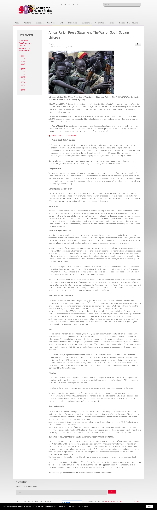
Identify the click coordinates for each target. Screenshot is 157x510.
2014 (23, 82)
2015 (23, 80)
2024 (23, 56)
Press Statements (25, 43)
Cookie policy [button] (71, 506)
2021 (23, 64)
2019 (23, 69)
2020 (23, 66)
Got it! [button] (149, 506)
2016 (23, 77)
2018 (23, 72)
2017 (23, 74)
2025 (23, 53)
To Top (136, 501)
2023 (23, 59)
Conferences (23, 46)
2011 (23, 90)
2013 (23, 85)
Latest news (23, 40)
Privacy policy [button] (83, 506)
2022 (23, 61)
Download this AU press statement (64, 136)
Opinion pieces (24, 48)
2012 (23, 87)
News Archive (24, 51)
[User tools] (138, 44)
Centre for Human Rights (114, 501)
